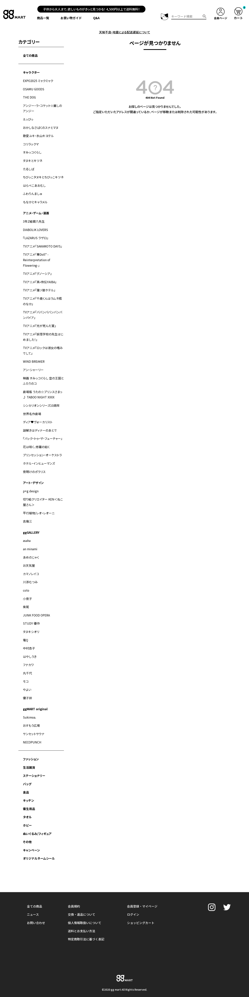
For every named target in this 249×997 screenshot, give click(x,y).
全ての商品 (30, 55)
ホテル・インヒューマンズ (39, 457)
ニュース (33, 886)
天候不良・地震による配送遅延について (124, 32)
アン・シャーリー (33, 365)
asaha (27, 533)
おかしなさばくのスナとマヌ (40, 126)
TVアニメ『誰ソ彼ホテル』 (39, 287)
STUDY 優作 (31, 615)
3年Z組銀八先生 (34, 219)
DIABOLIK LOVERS (35, 227)
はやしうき (30, 648)
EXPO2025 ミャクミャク (38, 80)
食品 (26, 782)
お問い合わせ (36, 894)
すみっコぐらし (32, 151)
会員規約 (74, 878)
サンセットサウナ (33, 724)
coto (26, 582)
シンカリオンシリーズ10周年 (41, 400)
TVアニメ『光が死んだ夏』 (39, 322)
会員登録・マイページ (142, 878)
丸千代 (27, 664)
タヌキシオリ (31, 623)
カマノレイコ (31, 566)
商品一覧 (44, 18)
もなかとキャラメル (35, 200)
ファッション (31, 749)
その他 (27, 831)
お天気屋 (29, 558)
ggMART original (35, 700)
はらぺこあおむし (34, 183)
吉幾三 (27, 514)
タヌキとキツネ (32, 159)
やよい (27, 680)
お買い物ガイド (71, 18)
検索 (204, 16)
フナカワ (28, 656)
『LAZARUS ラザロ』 (35, 235)
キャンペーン (31, 839)
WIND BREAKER (34, 357)
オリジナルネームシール (39, 847)
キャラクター (31, 72)
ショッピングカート (140, 894)
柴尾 (26, 599)
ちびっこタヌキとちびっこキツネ (43, 175)
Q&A (97, 18)
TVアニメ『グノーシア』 (37, 270)
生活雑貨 (29, 757)
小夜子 (27, 591)
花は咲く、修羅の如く (36, 441)
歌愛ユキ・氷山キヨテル (38, 134)
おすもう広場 (31, 716)
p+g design (30, 484)
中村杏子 (29, 640)
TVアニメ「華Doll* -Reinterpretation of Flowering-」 (36, 257)
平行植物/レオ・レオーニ (39, 506)
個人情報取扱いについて (84, 894)
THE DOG (29, 96)
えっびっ (28, 118)
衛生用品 (29, 798)
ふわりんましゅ (32, 191)
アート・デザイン (33, 476)
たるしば (28, 167)
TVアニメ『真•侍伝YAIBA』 (40, 278)
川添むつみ (30, 574)
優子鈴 (27, 688)
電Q (25, 631)
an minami (30, 542)
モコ (26, 672)
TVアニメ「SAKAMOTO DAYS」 (43, 243)
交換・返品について (81, 886)
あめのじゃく (31, 550)
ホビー (27, 814)
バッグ (27, 774)
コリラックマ (31, 142)
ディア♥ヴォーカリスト (37, 416)
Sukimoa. (29, 708)
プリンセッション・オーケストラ (42, 449)
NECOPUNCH (32, 732)
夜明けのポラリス (34, 465)
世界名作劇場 (32, 408)
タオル (27, 806)
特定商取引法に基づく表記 (86, 911)
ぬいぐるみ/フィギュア (37, 822)
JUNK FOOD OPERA (36, 607)
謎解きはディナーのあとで (40, 424)
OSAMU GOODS (34, 88)
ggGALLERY (31, 525)
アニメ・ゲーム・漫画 (36, 211)
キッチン (28, 790)
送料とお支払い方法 (81, 903)
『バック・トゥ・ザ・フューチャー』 (42, 433)
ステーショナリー (34, 765)
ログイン (133, 886)
